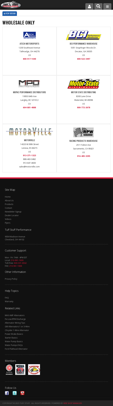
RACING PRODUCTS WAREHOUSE (83, 141)
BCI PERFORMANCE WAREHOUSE (83, 43)
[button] (98, 6)
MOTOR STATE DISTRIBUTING (83, 92)
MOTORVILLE (29, 140)
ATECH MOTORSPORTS (29, 43)
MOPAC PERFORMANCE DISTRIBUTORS (29, 92)
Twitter (15, 393)
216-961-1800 (17, 260)
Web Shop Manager (72, 403)
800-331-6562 (20, 263)
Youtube (22, 393)
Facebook (7, 393)
